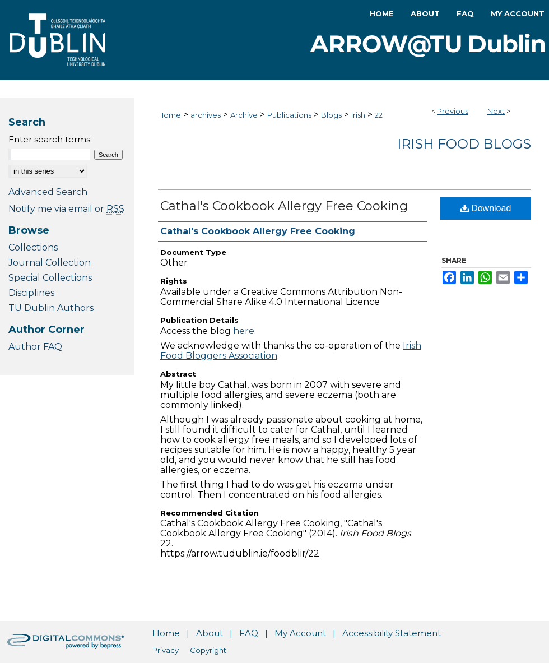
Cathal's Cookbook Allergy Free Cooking (284, 206)
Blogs (331, 114)
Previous (452, 110)
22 (379, 114)
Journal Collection (49, 262)
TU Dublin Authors (51, 308)
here (243, 331)
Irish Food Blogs (464, 144)
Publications (289, 114)
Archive (244, 114)
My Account (300, 633)
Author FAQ (35, 346)
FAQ (248, 633)
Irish (358, 114)
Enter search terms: (50, 139)
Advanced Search (47, 192)
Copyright (208, 650)
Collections (33, 247)
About (209, 633)
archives (205, 114)
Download (485, 208)
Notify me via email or (66, 208)
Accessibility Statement (391, 633)
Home (169, 114)
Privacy (165, 650)
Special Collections (50, 277)
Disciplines (31, 293)
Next (496, 110)
